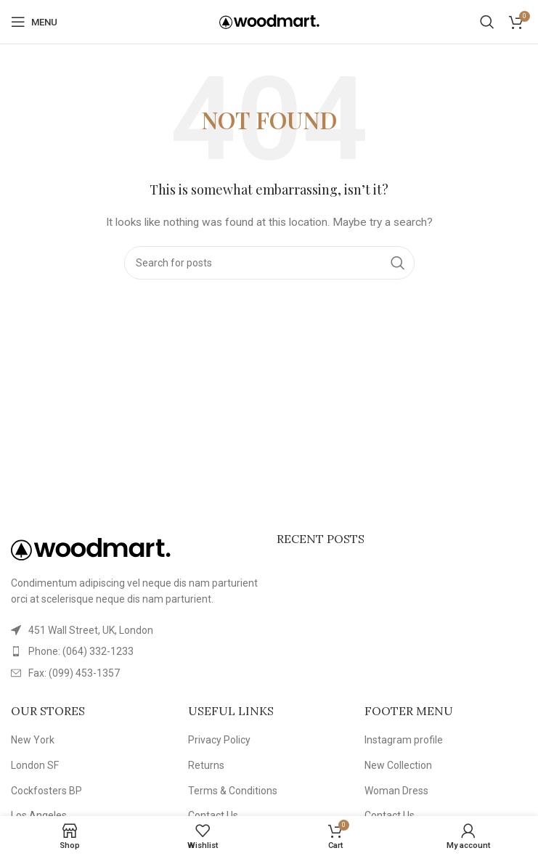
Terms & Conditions (232, 790)
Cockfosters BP (46, 790)
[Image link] (91, 548)
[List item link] (136, 651)
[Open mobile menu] (34, 21)
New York (32, 740)
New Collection (398, 765)
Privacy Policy (219, 740)
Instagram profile (403, 740)
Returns (206, 765)
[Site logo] (269, 21)
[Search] (487, 21)
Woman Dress (396, 790)
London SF (35, 765)
